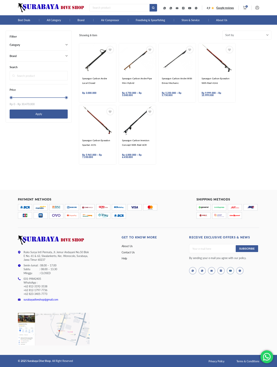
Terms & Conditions (247, 361)
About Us (221, 20)
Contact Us (128, 252)
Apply (38, 114)
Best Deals (24, 20)
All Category (54, 20)
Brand (80, 20)
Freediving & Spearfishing (150, 20)
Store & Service (191, 20)
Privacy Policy (216, 361)
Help (124, 258)
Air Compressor (110, 20)
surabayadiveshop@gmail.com (41, 299)
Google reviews (225, 7)
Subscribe (247, 248)
